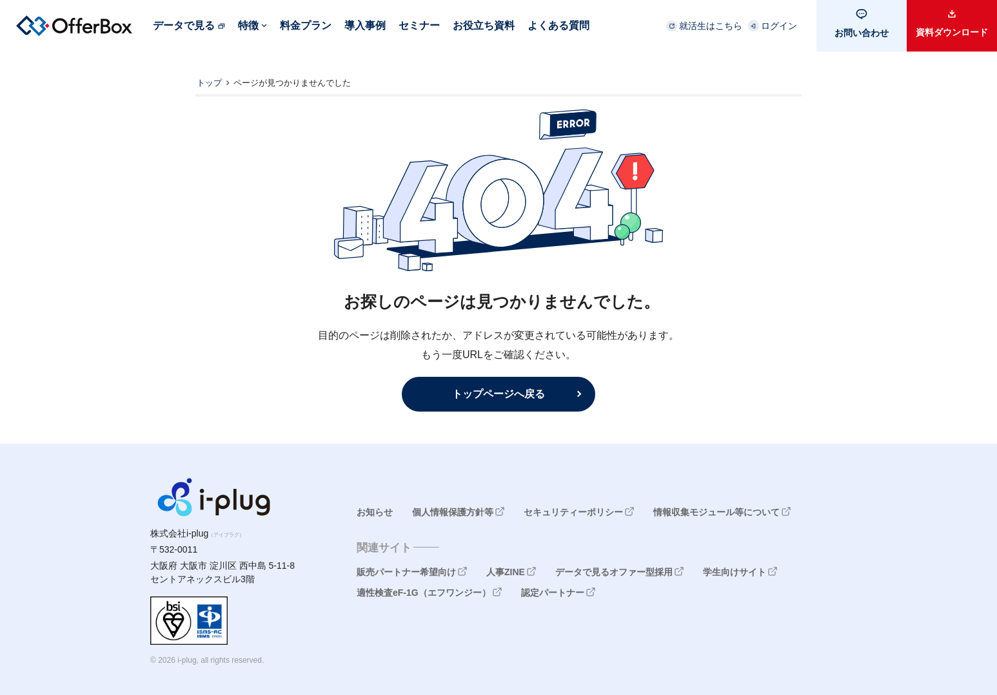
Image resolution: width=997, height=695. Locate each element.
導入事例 (365, 25)
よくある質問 (558, 25)
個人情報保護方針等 (452, 512)
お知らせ (375, 512)
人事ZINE (505, 572)
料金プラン (305, 25)
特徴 (248, 25)
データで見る (184, 25)
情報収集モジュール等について (716, 512)
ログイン (779, 26)
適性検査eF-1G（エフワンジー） (424, 592)
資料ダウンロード (952, 32)
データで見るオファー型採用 (614, 572)
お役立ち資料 (484, 25)
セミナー (419, 25)
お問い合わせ (861, 33)
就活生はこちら (710, 26)
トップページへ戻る (498, 393)
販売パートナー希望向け (406, 572)
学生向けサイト (734, 572)
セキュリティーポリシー (573, 512)
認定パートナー (552, 592)
